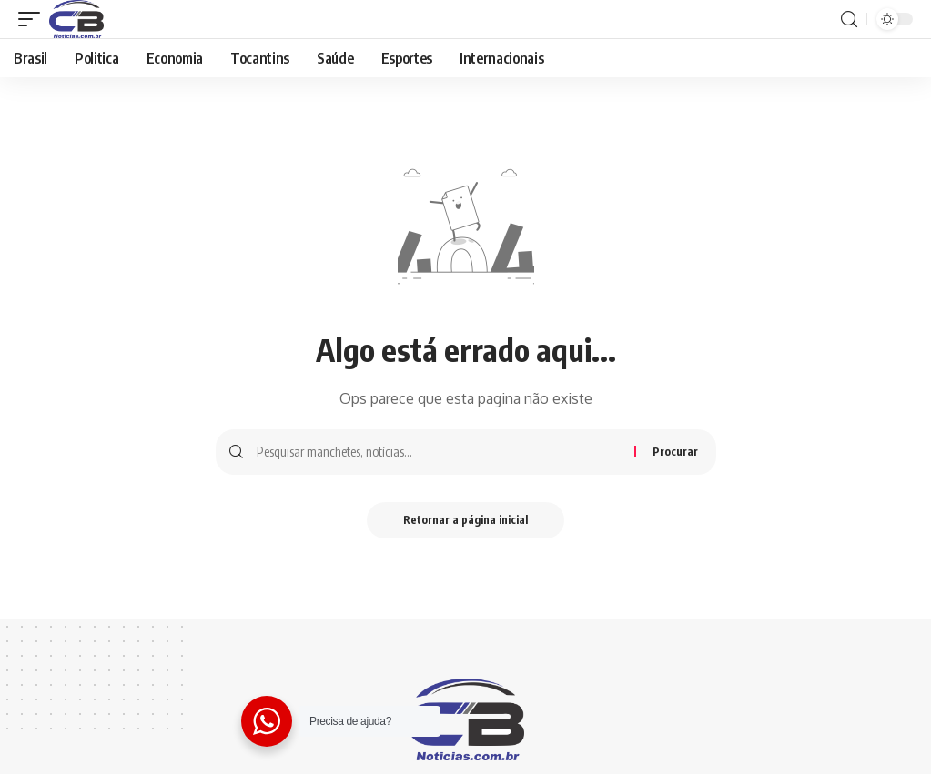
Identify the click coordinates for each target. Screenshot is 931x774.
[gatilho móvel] (33, 19)
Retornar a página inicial (465, 520)
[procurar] (849, 19)
